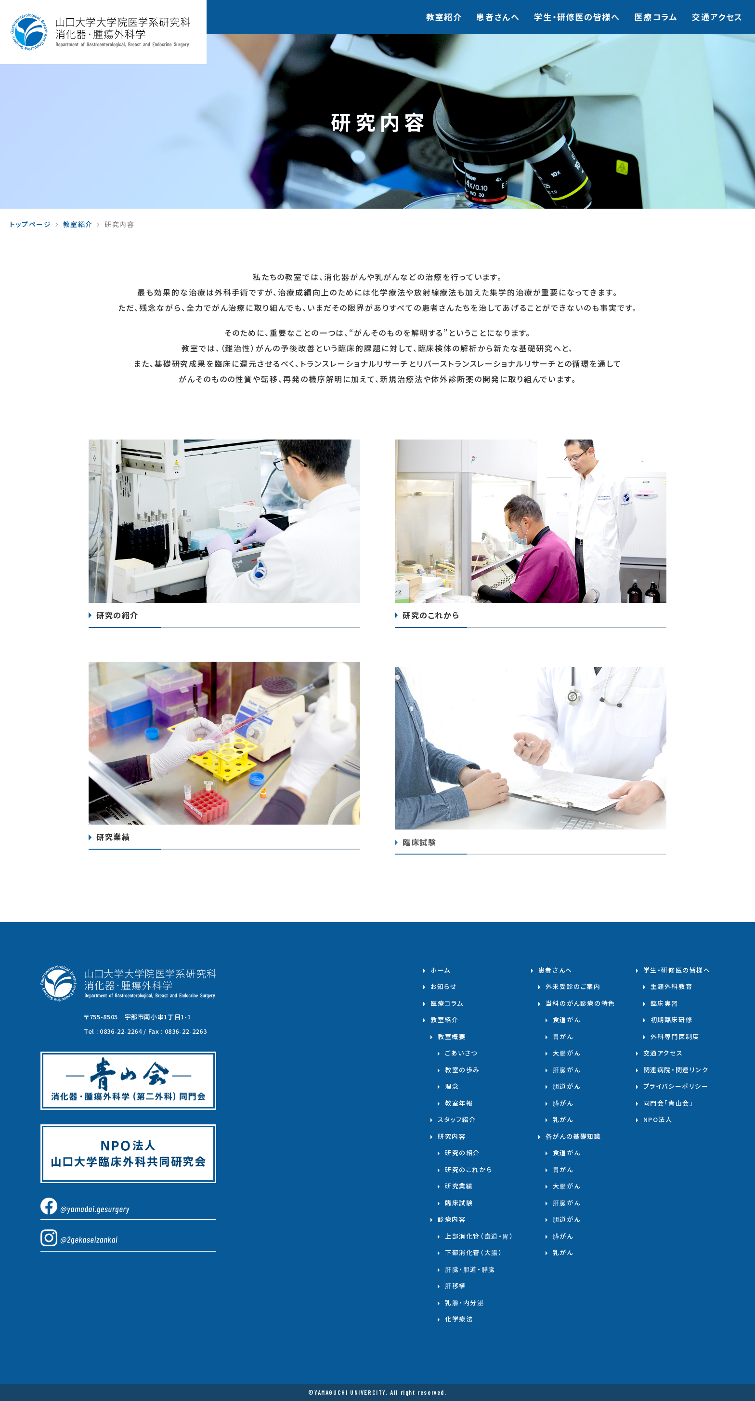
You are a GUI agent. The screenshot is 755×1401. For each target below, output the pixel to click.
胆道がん (566, 1086)
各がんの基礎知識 (573, 1136)
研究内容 (452, 1136)
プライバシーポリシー (676, 1086)
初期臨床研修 (672, 1019)
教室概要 (452, 1036)
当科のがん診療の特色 (580, 1003)
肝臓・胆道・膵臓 (470, 1269)
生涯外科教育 (672, 986)
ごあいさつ (461, 1052)
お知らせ (443, 986)
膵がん (563, 1102)
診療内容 (452, 1219)
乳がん (563, 1119)
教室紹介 (444, 17)
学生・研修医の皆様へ (677, 969)
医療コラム (655, 17)
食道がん (566, 1019)
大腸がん (566, 1052)
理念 (452, 1086)
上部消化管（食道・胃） (479, 1236)
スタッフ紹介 (457, 1119)
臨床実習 (664, 1003)
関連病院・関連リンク (676, 1069)
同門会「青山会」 (668, 1102)
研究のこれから (468, 1169)
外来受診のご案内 (573, 986)
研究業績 (459, 1185)
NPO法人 (658, 1119)
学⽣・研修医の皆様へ (577, 17)
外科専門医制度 (675, 1036)
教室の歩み (462, 1069)
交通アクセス (717, 17)
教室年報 (459, 1102)
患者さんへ (498, 17)
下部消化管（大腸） (473, 1252)
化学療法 (459, 1318)
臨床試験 (459, 1202)
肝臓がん (566, 1069)
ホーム (440, 969)
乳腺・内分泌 (464, 1302)
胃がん (563, 1036)
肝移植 (455, 1285)
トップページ (31, 224)
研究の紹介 (462, 1152)
